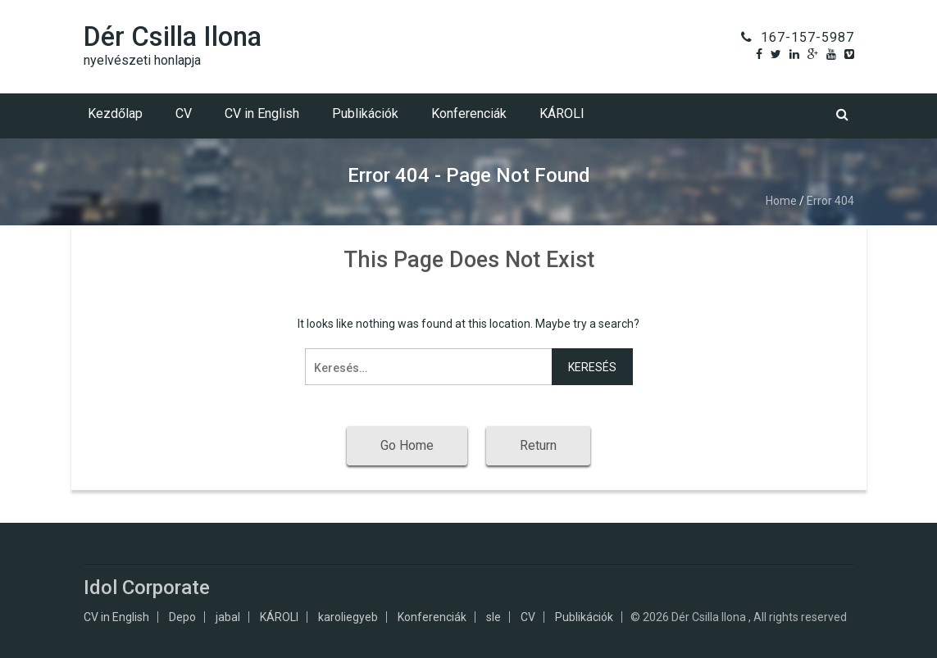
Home (781, 200)
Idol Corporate (147, 587)
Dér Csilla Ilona (173, 36)
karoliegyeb (348, 617)
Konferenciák (469, 113)
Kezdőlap (115, 113)
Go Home (407, 445)
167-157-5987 (807, 37)
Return (538, 445)
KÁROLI (561, 113)
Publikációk (365, 113)
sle (493, 617)
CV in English (262, 113)
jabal (228, 617)
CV (183, 113)
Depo (182, 617)
